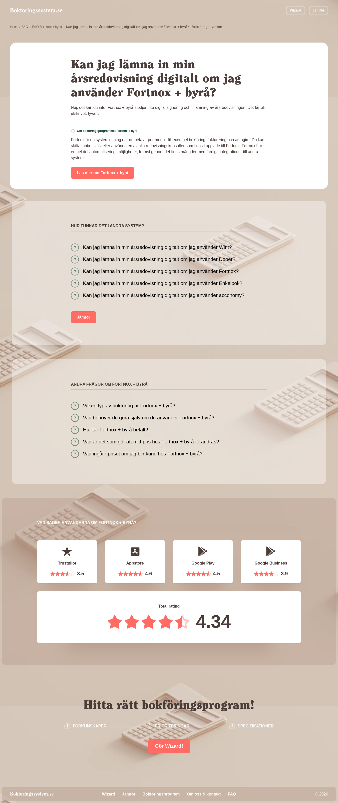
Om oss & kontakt (204, 794)
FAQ (24, 27)
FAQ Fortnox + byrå (47, 27)
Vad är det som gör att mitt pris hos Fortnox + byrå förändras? (151, 441)
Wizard (295, 10)
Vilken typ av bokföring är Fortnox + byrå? (129, 405)
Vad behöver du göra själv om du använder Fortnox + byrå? (148, 417)
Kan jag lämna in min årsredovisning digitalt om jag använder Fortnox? (161, 271)
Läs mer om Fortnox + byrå (102, 173)
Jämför (319, 10)
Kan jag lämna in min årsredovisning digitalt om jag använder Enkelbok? (162, 283)
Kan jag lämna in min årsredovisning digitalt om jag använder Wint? (157, 247)
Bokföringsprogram (161, 794)
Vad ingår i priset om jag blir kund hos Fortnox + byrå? (142, 453)
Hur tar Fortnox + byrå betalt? (115, 429)
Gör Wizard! (169, 746)
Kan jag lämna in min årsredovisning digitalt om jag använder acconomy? (164, 295)
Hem (13, 27)
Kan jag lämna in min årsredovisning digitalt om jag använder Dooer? (159, 259)
